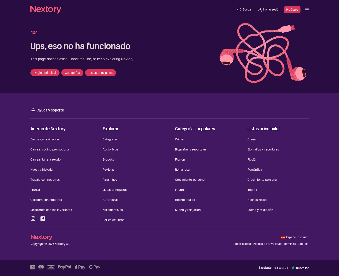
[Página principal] (132, 10)
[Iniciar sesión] (269, 9)
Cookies (303, 244)
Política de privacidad (267, 244)
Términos (290, 244)
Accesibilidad (242, 244)
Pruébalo (292, 10)
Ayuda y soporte (47, 110)
